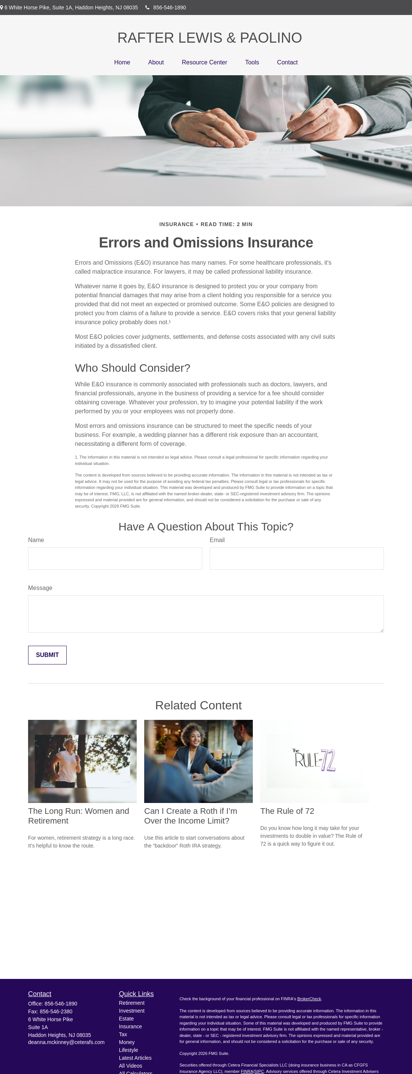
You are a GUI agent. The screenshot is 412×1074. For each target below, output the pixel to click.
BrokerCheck (309, 999)
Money (127, 1042)
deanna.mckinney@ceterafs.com (66, 1042)
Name (36, 540)
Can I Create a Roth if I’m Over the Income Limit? (190, 815)
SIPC (259, 1071)
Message (40, 588)
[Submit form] (47, 655)
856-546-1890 (165, 7)
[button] (122, 62)
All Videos (130, 1066)
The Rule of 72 (287, 811)
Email (217, 540)
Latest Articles (135, 1058)
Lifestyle (128, 1050)
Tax (123, 1034)
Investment (132, 1011)
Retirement (132, 1003)
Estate (126, 1019)
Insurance (130, 1026)
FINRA (247, 1071)
